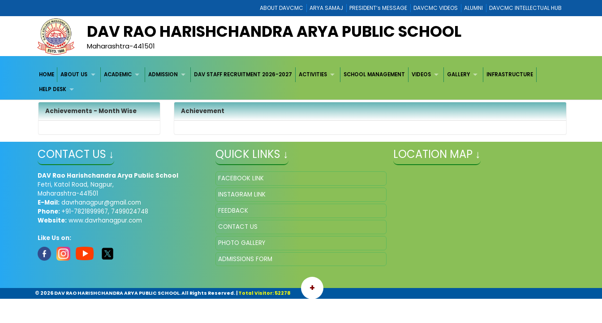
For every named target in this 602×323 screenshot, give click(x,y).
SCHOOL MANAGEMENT (374, 74)
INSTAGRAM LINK (242, 194)
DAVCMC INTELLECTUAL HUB (525, 8)
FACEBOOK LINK (241, 178)
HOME (46, 74)
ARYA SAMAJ (326, 8)
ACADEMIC (118, 74)
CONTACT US (238, 227)
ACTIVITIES (313, 74)
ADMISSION (163, 74)
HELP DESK (52, 89)
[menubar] (301, 82)
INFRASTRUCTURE (509, 74)
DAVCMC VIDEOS (435, 8)
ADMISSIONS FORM (245, 259)
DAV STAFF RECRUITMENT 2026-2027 (243, 74)
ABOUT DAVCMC (281, 8)
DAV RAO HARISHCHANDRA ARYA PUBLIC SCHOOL (274, 31)
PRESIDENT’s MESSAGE (378, 8)
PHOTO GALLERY (241, 243)
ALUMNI (473, 8)
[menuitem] (47, 74)
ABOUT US (73, 74)
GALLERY (458, 74)
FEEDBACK (233, 210)
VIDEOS (421, 74)
